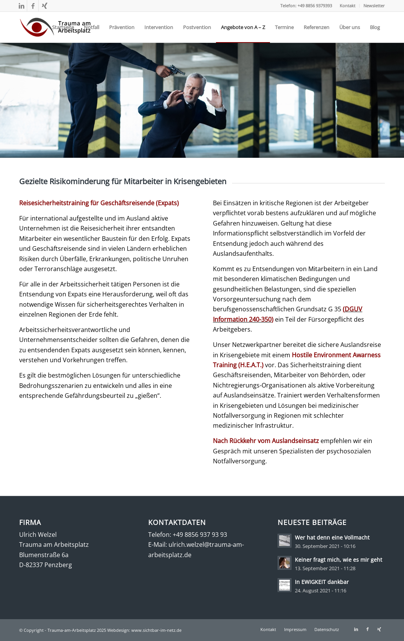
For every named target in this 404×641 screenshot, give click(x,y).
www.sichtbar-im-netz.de (156, 630)
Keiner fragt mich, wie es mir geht (338, 559)
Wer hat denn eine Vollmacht (332, 537)
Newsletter (374, 5)
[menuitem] (348, 6)
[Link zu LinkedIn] (21, 5)
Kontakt (347, 5)
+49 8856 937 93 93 (200, 534)
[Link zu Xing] (44, 5)
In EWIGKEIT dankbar (322, 581)
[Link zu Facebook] (32, 5)
